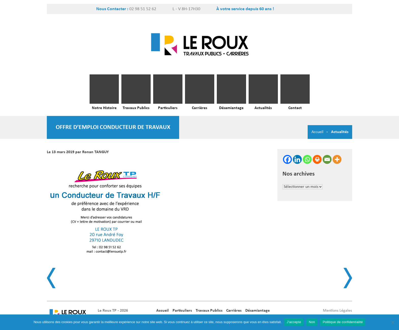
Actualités (263, 108)
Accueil (317, 132)
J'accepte (294, 322)
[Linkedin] (297, 159)
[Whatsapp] (307, 159)
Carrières (199, 108)
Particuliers (167, 108)
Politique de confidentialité (343, 322)
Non (312, 322)
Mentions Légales (337, 311)
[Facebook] (287, 159)
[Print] (317, 159)
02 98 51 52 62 (142, 9)
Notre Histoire (104, 108)
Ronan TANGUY (95, 152)
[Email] (327, 159)
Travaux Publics (136, 108)
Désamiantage (231, 108)
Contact (295, 108)
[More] (337, 159)
